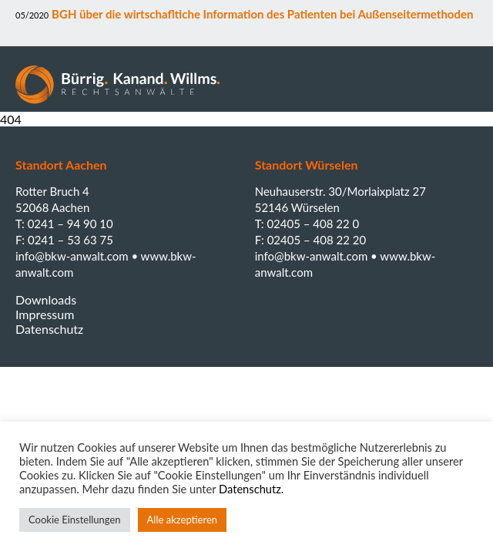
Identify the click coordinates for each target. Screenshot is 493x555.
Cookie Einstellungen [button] (75, 519)
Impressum (44, 314)
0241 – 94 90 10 (70, 223)
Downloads (45, 299)
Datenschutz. (251, 489)
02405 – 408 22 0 (313, 223)
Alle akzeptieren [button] (182, 519)
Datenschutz (49, 328)
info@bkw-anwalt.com (73, 256)
